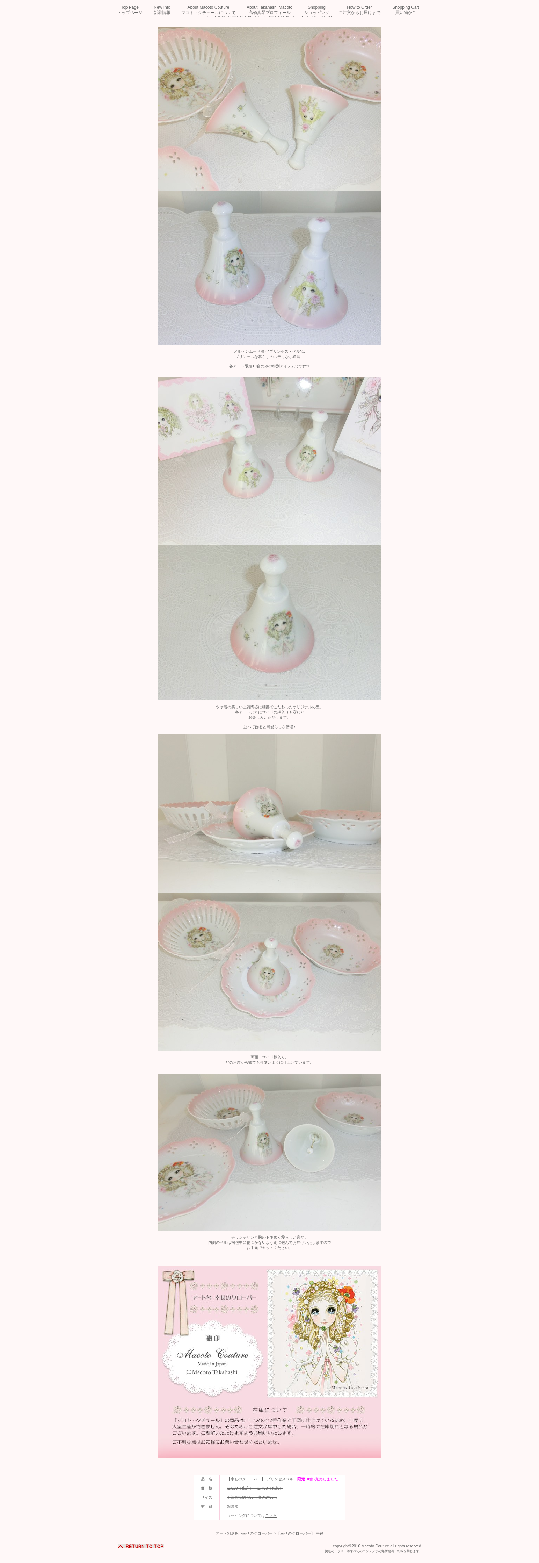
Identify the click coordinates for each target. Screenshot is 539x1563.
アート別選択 (227, 1533)
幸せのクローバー (257, 1533)
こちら (271, 1515)
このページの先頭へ (141, 1544)
